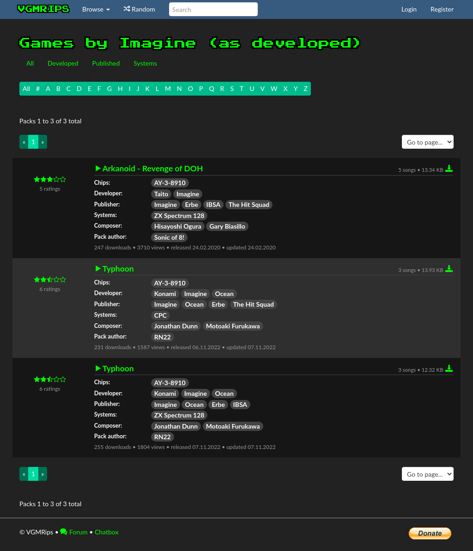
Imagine (187, 194)
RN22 (162, 337)
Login (409, 9)
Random (139, 9)
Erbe (191, 204)
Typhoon (118, 269)
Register (442, 9)
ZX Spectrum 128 (179, 215)
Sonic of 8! (169, 237)
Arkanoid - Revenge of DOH (153, 168)
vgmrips (44, 9)
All (30, 63)
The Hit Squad (249, 204)
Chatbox (107, 532)
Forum (73, 532)
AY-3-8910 (170, 183)
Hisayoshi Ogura (177, 226)
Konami (165, 293)
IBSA (213, 204)
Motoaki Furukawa (233, 326)
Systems (145, 63)
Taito (161, 194)
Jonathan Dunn (176, 326)
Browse (96, 9)
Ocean (224, 293)
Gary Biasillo (227, 226)
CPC (160, 315)
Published (106, 63)
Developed (63, 63)
